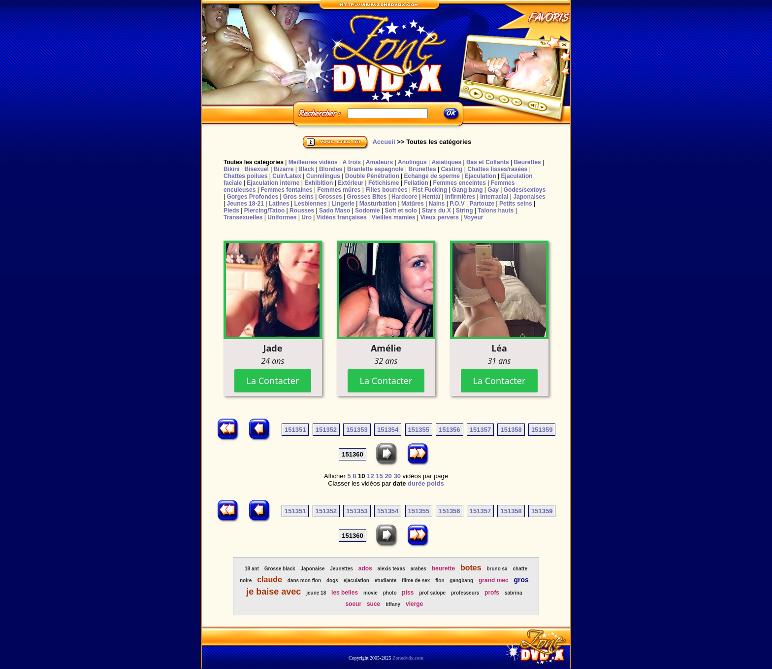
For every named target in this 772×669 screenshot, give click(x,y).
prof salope (432, 593)
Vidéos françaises (342, 217)
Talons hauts (496, 210)
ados (365, 568)
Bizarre (284, 169)
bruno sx (496, 568)
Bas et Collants (487, 162)
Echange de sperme (432, 176)
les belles (344, 592)
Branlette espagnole (375, 169)
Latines (279, 203)
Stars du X (436, 210)
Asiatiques (446, 162)
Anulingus (412, 162)
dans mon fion (304, 580)
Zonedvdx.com (407, 658)
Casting (451, 169)
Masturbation (377, 203)
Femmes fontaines (286, 189)
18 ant (252, 568)
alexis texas (391, 568)
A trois (351, 162)
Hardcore (404, 196)
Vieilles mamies (393, 217)
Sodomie (367, 210)
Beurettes (527, 162)
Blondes (330, 169)
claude (269, 579)
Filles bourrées (386, 189)
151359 (541, 429)
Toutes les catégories (254, 162)
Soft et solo (401, 210)
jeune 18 (316, 593)
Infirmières (460, 196)
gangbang (461, 580)
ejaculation (356, 580)
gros (521, 580)
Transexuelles (243, 217)
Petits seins (515, 203)
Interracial (494, 196)
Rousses (302, 210)
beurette (443, 568)
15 (379, 476)
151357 (480, 429)
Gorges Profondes (252, 196)
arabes (418, 568)
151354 (387, 429)
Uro (306, 217)
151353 (356, 429)
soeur (353, 603)
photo (390, 593)
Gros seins (298, 196)
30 (396, 476)
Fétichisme (383, 182)
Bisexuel (256, 169)
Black (306, 169)
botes (471, 567)
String (464, 210)
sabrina (513, 593)
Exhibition (318, 182)
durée (416, 483)
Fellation (416, 182)
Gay (493, 189)
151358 (510, 429)
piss (408, 592)
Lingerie (342, 203)
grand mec (494, 580)
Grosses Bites (367, 196)
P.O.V (457, 203)
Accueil (383, 141)
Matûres (412, 203)
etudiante (385, 580)
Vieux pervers (439, 217)
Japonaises (529, 196)
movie (370, 593)
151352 (326, 429)
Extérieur (350, 182)
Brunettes (422, 169)
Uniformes (281, 217)
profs (491, 592)
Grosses (330, 196)
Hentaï (431, 196)
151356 (449, 429)
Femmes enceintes (459, 182)
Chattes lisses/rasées (497, 169)
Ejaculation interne (273, 182)
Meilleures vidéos (313, 162)
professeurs (465, 593)
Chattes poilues (245, 176)
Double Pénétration (372, 176)
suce (373, 603)
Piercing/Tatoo (264, 210)
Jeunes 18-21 (244, 203)
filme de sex (416, 580)
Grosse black (279, 568)
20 (388, 476)
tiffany (393, 604)
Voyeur (473, 217)
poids (435, 483)
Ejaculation (480, 176)
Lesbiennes (310, 203)
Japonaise (312, 568)
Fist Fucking (429, 189)
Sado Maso (334, 210)
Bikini (232, 169)
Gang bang (467, 189)
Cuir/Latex (286, 176)
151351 (295, 429)
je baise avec (273, 592)
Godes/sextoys (525, 189)
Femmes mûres (338, 189)
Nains (437, 203)
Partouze (481, 203)
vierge (414, 603)
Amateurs (379, 162)
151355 (418, 429)
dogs (332, 580)
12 (370, 476)
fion (439, 580)
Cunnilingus (323, 176)
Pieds (231, 210)
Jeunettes (341, 568)
